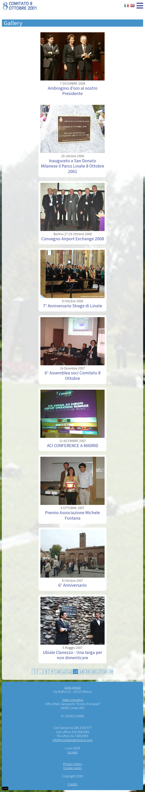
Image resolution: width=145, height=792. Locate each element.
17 (99, 671)
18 (105, 671)
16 (93, 671)
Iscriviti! (72, 752)
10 (58, 671)
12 (70, 671)
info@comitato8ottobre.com (73, 740)
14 (81, 671)
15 (87, 671)
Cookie (5, 788)
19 (111, 671)
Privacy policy (72, 764)
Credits (72, 784)
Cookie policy (72, 768)
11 (64, 671)
